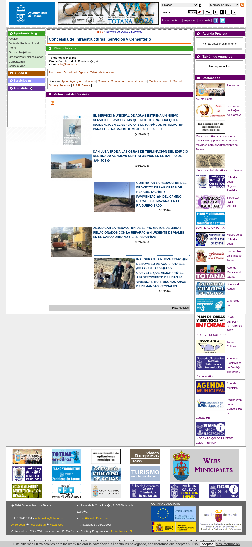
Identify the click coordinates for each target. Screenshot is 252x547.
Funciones (55, 72)
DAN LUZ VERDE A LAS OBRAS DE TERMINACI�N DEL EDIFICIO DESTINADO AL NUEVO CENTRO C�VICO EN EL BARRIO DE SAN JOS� (140, 156)
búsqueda (204, 20)
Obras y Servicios (60, 85)
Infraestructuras (137, 81)
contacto (176, 20)
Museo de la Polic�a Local (234, 239)
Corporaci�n (17, 61)
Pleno (12, 47)
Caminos (103, 81)
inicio (166, 20)
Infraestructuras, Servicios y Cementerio (113, 39)
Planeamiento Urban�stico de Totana (219, 170)
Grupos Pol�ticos (20, 52)
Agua (64, 81)
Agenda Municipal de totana (234, 272)
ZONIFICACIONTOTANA (211, 227)
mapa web (190, 20)
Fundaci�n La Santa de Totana (234, 256)
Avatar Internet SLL (122, 531)
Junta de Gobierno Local (24, 43)
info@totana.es (67, 64)
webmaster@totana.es (48, 518)
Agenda (83, 72)
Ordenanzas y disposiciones (26, 56)
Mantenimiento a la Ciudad (165, 81)
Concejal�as (17, 65)
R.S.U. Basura (81, 85)
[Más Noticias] (180, 307)
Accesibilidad (38, 524)
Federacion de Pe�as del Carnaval (234, 110)
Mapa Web (56, 524)
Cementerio (118, 81)
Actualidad (70, 72)
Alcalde (13, 38)
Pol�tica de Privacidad (95, 518)
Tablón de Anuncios (102, 72)
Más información (228, 544)
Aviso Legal (18, 524)
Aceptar (207, 544)
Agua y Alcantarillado (82, 81)
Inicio (100, 31)
